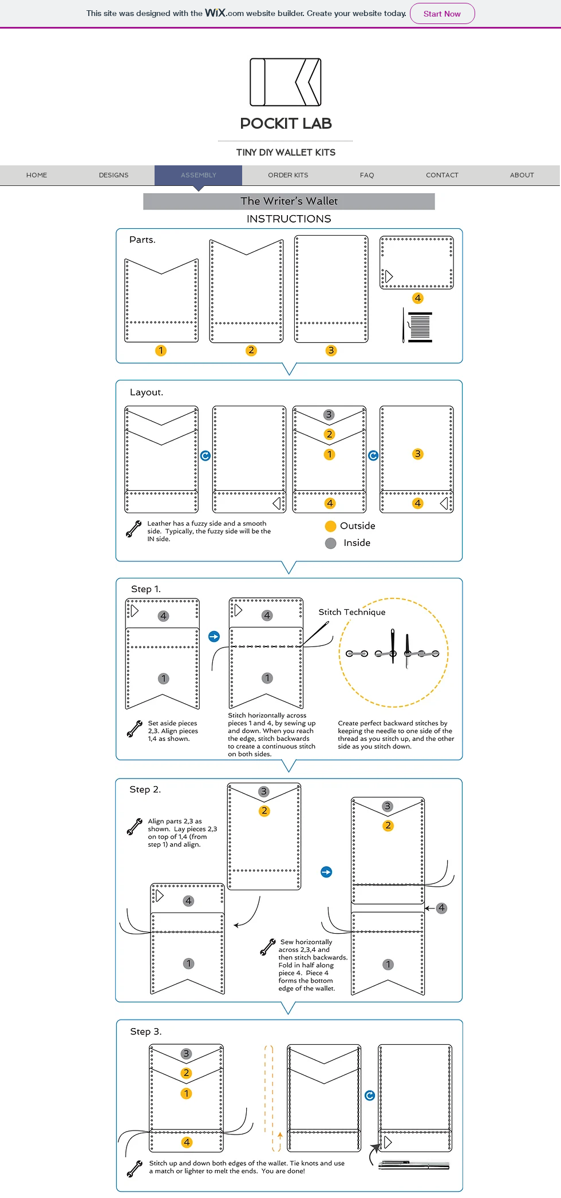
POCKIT (269, 123)
